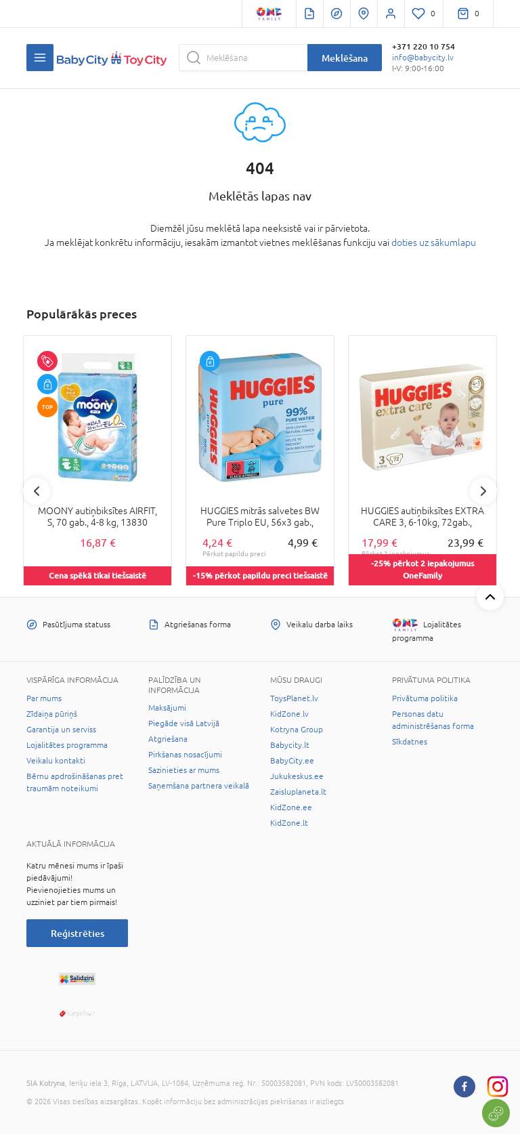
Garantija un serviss (61, 729)
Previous (36, 491)
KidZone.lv (289, 714)
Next (483, 491)
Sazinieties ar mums (183, 770)
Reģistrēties (77, 933)
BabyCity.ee (292, 760)
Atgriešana (168, 739)
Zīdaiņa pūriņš (51, 714)
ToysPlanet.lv (294, 698)
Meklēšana (345, 58)
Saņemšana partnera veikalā (198, 786)
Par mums (44, 698)
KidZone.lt (289, 823)
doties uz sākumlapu (433, 242)
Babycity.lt (289, 745)
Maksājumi (167, 708)
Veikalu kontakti (55, 760)
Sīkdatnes (409, 742)
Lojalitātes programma (67, 745)
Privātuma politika (425, 698)
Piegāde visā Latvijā (183, 723)
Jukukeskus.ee (297, 776)
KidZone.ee (291, 807)
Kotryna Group (296, 729)
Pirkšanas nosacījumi (185, 754)
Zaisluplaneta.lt (298, 792)
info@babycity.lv (423, 57)
